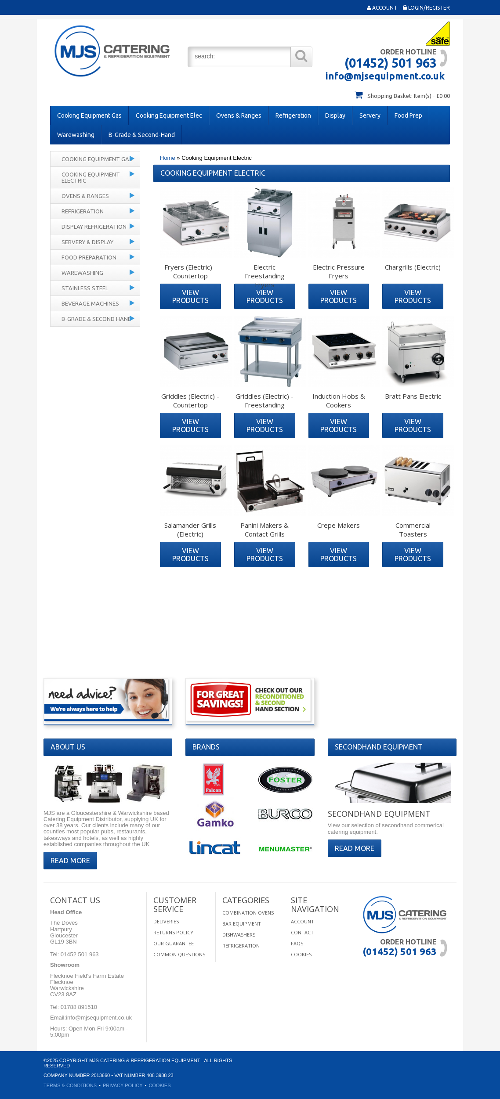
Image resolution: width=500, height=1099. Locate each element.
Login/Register (426, 8)
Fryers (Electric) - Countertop (190, 271)
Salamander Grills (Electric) (190, 529)
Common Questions (179, 954)
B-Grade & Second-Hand (142, 134)
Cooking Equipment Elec (169, 115)
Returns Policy (173, 932)
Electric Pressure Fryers (339, 271)
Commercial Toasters (413, 529)
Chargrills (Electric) (413, 267)
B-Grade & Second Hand (97, 319)
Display (335, 115)
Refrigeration (293, 115)
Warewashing (75, 134)
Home (167, 158)
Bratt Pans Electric (413, 396)
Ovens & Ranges (238, 115)
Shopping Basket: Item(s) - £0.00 (408, 96)
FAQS (297, 943)
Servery (369, 115)
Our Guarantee (173, 943)
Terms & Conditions (70, 1085)
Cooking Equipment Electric (91, 177)
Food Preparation (89, 257)
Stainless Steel (85, 288)
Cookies (301, 954)
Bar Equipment (241, 923)
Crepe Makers (338, 525)
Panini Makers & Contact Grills (264, 529)
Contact (302, 932)
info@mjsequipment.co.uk (385, 75)
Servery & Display (87, 242)
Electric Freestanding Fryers (265, 276)
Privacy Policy (123, 1085)
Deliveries (166, 921)
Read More (70, 861)
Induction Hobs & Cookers (338, 400)
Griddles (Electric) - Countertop (190, 400)
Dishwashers (238, 934)
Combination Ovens (248, 912)
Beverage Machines (90, 303)
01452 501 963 (78, 954)
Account (382, 8)
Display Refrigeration (94, 226)
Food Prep (408, 115)
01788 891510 (78, 1007)
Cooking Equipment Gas (89, 115)
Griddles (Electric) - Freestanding (264, 400)
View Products (190, 296)
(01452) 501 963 (390, 63)
